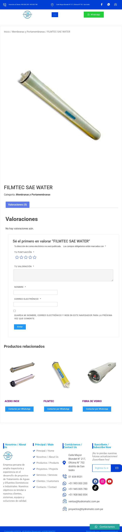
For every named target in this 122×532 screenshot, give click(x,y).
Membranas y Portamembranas (28, 31)
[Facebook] (101, 4)
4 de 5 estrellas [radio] (30, 257)
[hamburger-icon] (54, 14)
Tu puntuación (24, 252)
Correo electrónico (28, 298)
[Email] (115, 4)
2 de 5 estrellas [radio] (21, 257)
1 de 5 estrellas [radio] (17, 257)
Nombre (20, 286)
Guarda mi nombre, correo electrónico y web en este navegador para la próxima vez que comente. (63, 317)
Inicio (7, 31)
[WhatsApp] (108, 4)
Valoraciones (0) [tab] (17, 204)
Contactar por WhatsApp (19, 409)
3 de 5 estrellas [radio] (26, 257)
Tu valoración (24, 266)
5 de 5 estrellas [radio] (35, 257)
